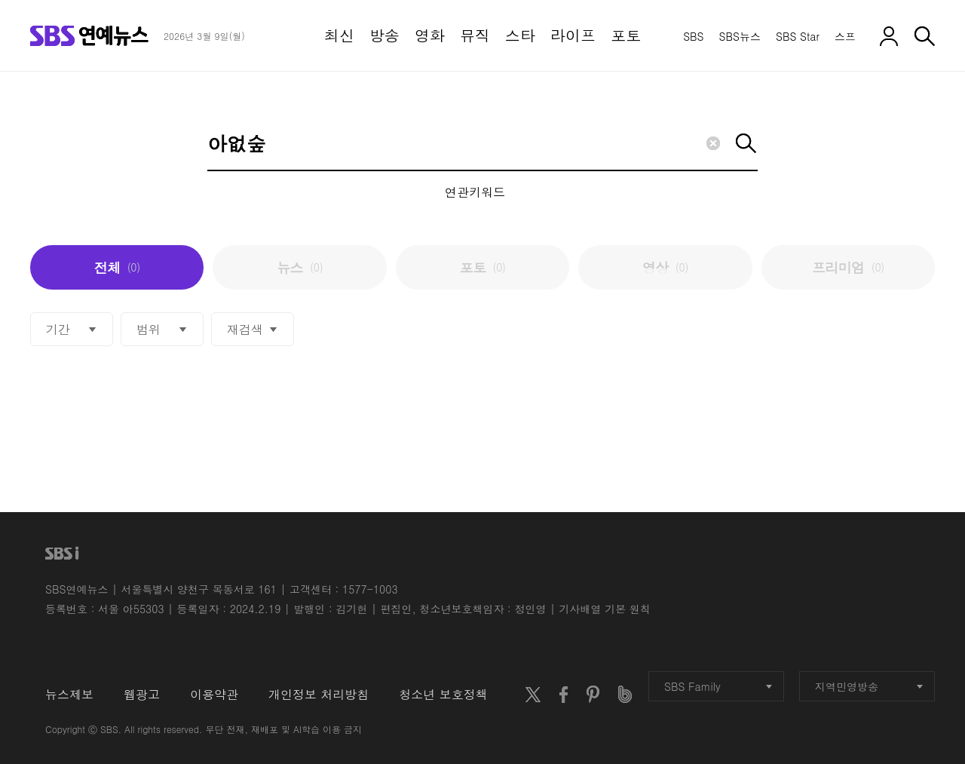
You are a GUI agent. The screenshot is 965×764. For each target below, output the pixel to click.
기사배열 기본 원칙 (605, 608)
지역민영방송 (869, 686)
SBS (693, 36)
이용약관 (214, 694)
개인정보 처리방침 (318, 694)
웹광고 (142, 694)
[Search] (482, 144)
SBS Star (797, 36)
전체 (117, 267)
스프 (845, 36)
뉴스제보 (69, 694)
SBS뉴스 (740, 36)
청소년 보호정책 (443, 694)
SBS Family (718, 686)
